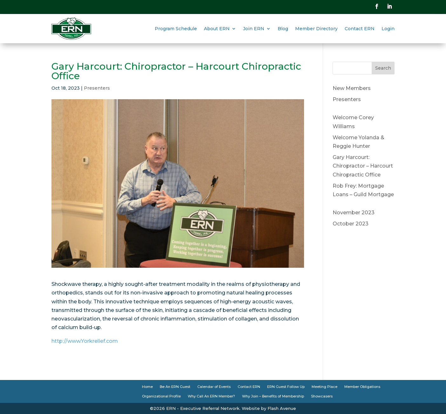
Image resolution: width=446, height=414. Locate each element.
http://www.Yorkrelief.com (84, 341)
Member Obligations (362, 386)
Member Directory (316, 28)
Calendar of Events (214, 386)
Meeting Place (324, 386)
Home (147, 386)
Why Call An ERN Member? (211, 396)
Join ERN (253, 28)
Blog (283, 28)
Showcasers (322, 396)
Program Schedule (176, 28)
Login (388, 28)
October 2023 (350, 224)
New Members (352, 88)
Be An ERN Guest (175, 386)
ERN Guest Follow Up (286, 386)
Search (383, 68)
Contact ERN (360, 28)
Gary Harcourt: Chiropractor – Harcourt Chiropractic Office (363, 165)
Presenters (97, 88)
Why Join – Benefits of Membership (273, 396)
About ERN (217, 28)
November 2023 (354, 213)
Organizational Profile (161, 396)
